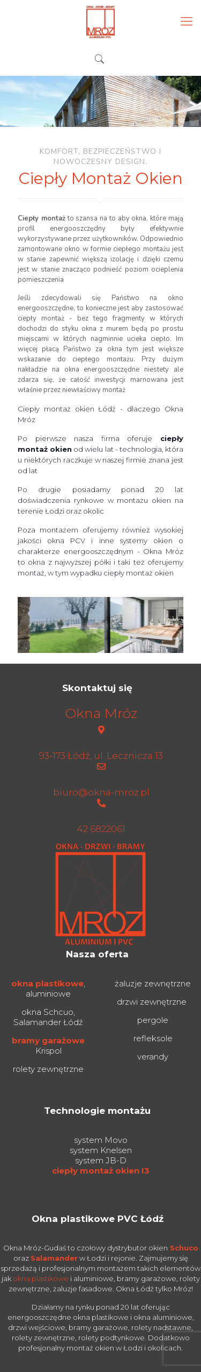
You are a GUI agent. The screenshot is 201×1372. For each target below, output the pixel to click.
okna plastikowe (47, 983)
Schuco (184, 1247)
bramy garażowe (48, 1040)
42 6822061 (101, 828)
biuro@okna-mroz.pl (101, 792)
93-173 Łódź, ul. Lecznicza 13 (101, 755)
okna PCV (66, 540)
